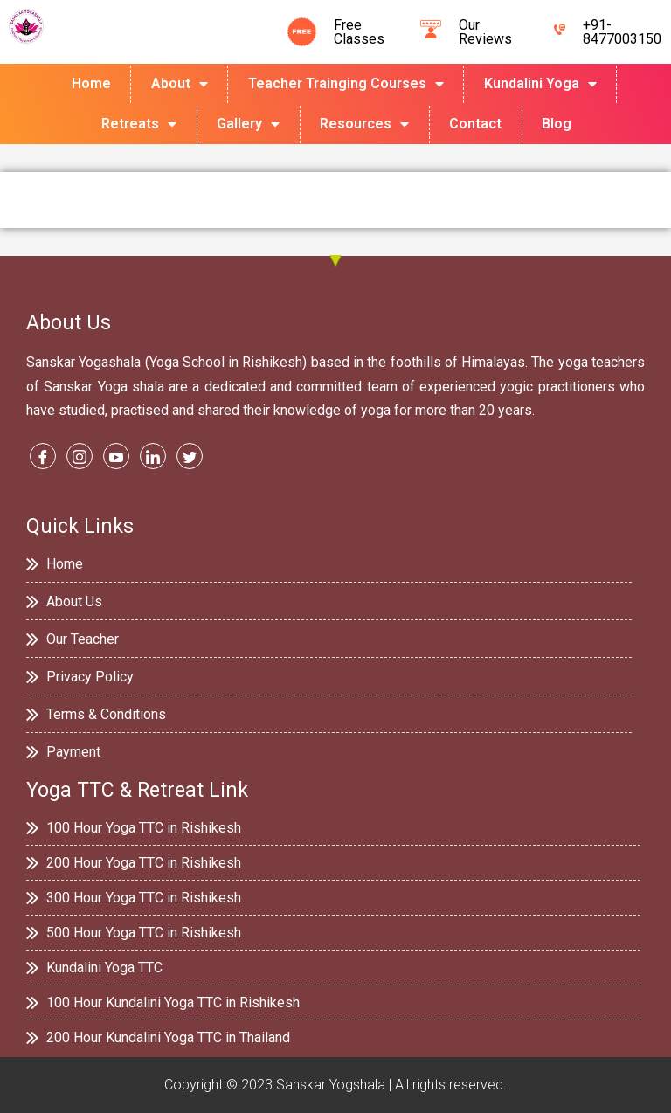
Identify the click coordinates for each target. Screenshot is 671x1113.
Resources (364, 124)
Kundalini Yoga (540, 84)
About (179, 84)
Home (91, 83)
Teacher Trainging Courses (346, 84)
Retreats (138, 124)
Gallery (248, 124)
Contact (475, 123)
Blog (556, 123)
